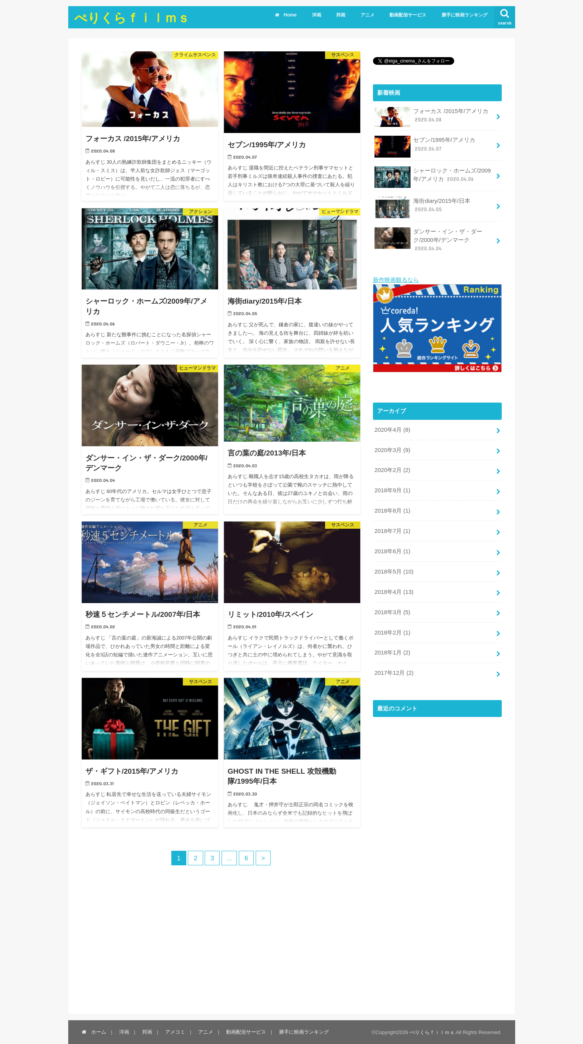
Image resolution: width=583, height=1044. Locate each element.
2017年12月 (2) (394, 673)
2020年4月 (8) (392, 429)
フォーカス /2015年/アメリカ (431, 117)
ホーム (94, 1031)
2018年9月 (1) (392, 490)
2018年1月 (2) (392, 652)
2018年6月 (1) (392, 551)
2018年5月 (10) (394, 571)
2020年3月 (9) (392, 450)
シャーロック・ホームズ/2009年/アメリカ (432, 177)
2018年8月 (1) (392, 511)
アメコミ (175, 1031)
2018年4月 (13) (394, 592)
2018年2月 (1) (392, 632)
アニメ (367, 15)
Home (286, 15)
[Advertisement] (430, 866)
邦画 (340, 15)
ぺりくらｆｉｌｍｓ (132, 17)
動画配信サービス (407, 15)
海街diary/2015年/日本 (422, 207)
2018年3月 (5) (392, 612)
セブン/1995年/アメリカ (424, 146)
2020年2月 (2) (392, 470)
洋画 (316, 15)
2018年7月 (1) (392, 531)
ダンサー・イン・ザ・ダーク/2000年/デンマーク (428, 239)
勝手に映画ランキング (465, 15)
